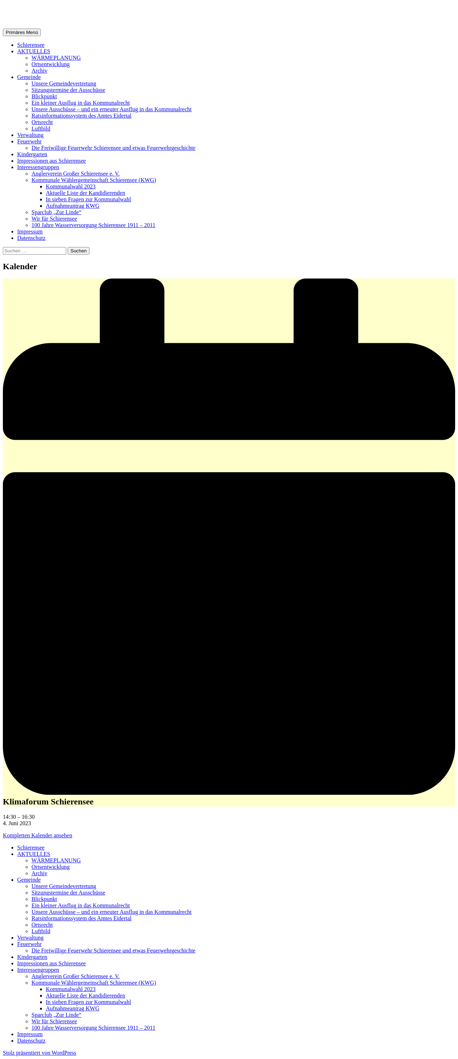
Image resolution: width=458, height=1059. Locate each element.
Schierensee (30, 45)
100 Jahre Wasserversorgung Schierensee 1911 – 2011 (93, 225)
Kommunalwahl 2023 (71, 186)
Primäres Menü (22, 32)
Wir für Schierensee (54, 219)
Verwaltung (30, 135)
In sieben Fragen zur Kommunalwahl (88, 199)
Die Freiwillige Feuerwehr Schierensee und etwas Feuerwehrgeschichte (113, 148)
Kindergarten (32, 154)
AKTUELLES (33, 51)
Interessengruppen (38, 167)
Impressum (30, 231)
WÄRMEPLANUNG (56, 58)
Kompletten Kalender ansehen (37, 835)
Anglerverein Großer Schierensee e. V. (75, 174)
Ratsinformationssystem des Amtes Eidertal (81, 116)
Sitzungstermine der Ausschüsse (68, 90)
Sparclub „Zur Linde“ (56, 212)
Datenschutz (31, 238)
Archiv (39, 71)
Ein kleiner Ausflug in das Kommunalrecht (80, 103)
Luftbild (40, 128)
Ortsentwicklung (50, 64)
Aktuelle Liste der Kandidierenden (85, 193)
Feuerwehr (29, 141)
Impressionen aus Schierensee (51, 161)
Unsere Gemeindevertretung (63, 83)
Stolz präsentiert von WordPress (39, 1053)
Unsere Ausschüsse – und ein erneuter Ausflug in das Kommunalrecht (111, 109)
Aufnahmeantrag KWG (72, 206)
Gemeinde (29, 77)
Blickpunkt (44, 96)
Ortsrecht (42, 122)
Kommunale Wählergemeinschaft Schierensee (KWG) (93, 180)
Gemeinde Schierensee (57, 14)
